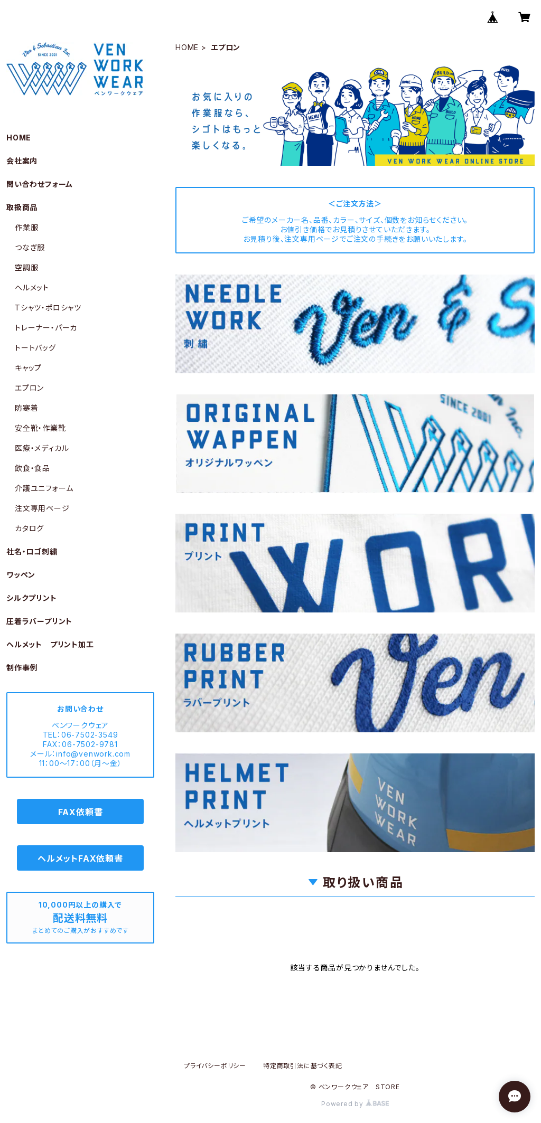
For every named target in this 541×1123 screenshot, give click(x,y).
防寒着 (26, 407)
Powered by (355, 1104)
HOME (187, 47)
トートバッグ (35, 347)
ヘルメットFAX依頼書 (80, 858)
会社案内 (22, 160)
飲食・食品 (32, 468)
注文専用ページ (42, 508)
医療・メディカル (42, 447)
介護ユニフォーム (44, 488)
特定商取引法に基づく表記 (302, 1066)
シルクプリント (31, 597)
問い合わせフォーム (39, 184)
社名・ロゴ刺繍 (32, 551)
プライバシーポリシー (215, 1066)
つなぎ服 (30, 247)
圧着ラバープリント (39, 621)
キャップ (28, 367)
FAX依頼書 (80, 812)
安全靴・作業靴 (40, 427)
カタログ (29, 528)
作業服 (26, 227)
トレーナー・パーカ (46, 327)
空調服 (26, 267)
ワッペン (20, 574)
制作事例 (22, 667)
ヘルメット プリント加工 (50, 644)
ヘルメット (32, 287)
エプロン (29, 387)
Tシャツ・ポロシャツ (48, 307)
